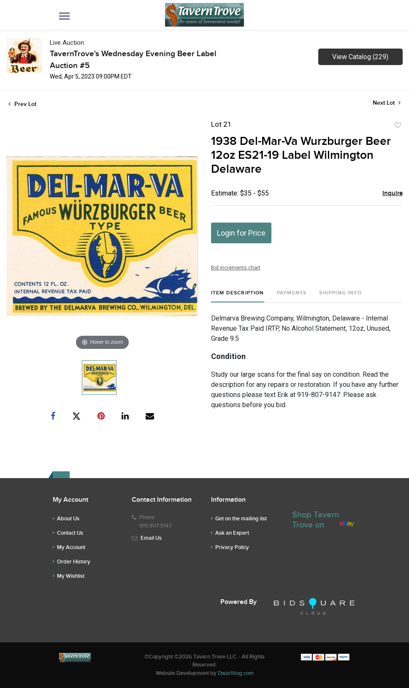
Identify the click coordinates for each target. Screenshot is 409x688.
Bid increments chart (235, 268)
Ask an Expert (232, 533)
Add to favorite (398, 125)
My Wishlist (70, 576)
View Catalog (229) (360, 57)
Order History (73, 561)
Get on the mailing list (241, 518)
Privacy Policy (232, 547)
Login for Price (241, 232)
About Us (68, 518)
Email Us (151, 538)
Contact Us (70, 533)
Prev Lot (22, 104)
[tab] (237, 296)
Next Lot (387, 102)
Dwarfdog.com (236, 673)
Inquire (392, 193)
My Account (71, 547)
